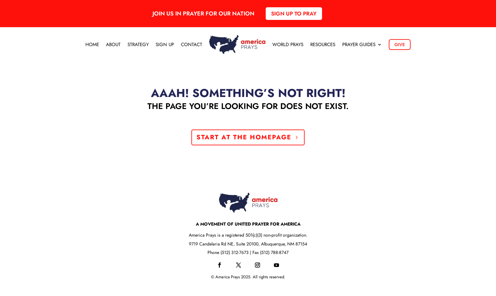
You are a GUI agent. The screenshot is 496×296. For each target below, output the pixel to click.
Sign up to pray (294, 13)
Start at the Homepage (243, 137)
